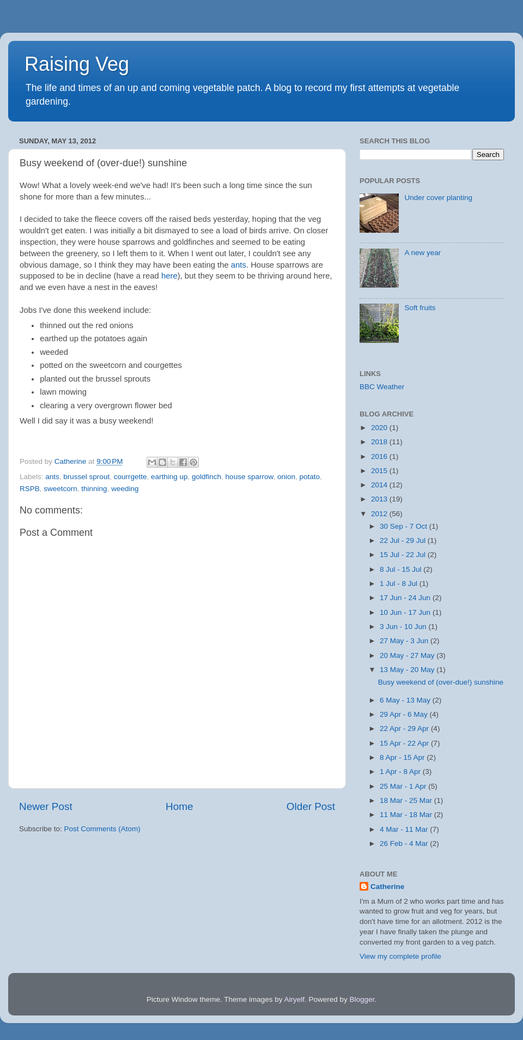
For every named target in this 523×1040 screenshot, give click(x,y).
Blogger (362, 999)
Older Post (311, 806)
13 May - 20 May (408, 670)
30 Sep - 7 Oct (404, 526)
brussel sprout (86, 477)
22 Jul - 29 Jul (404, 540)
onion (286, 477)
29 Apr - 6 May (405, 714)
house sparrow (249, 477)
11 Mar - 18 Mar (407, 815)
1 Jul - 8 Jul (399, 583)
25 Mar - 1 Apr (404, 786)
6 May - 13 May (406, 700)
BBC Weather (382, 387)
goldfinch (206, 477)
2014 (380, 485)
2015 (380, 471)
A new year (422, 253)
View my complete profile (400, 956)
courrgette (130, 477)
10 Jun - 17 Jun (406, 612)
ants (238, 265)
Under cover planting (438, 198)
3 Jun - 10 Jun (404, 626)
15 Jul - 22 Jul (404, 555)
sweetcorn (60, 489)
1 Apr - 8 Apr (401, 771)
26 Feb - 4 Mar (405, 843)
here (169, 275)
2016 (380, 456)
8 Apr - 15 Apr (403, 757)
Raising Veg (77, 64)
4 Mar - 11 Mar (405, 829)
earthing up (169, 477)
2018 (380, 442)
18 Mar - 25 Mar (407, 800)
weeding (124, 489)
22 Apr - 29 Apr (405, 728)
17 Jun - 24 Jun (406, 598)
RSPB (30, 489)
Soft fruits (419, 308)
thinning (94, 489)
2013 (380, 499)
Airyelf (294, 999)
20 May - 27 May (408, 655)
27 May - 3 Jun (405, 641)
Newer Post (45, 806)
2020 (380, 428)
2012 (380, 514)
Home (179, 806)
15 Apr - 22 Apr (405, 743)
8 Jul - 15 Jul (401, 569)
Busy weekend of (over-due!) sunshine (440, 682)
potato (310, 477)
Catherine (387, 886)
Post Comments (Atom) (102, 829)
